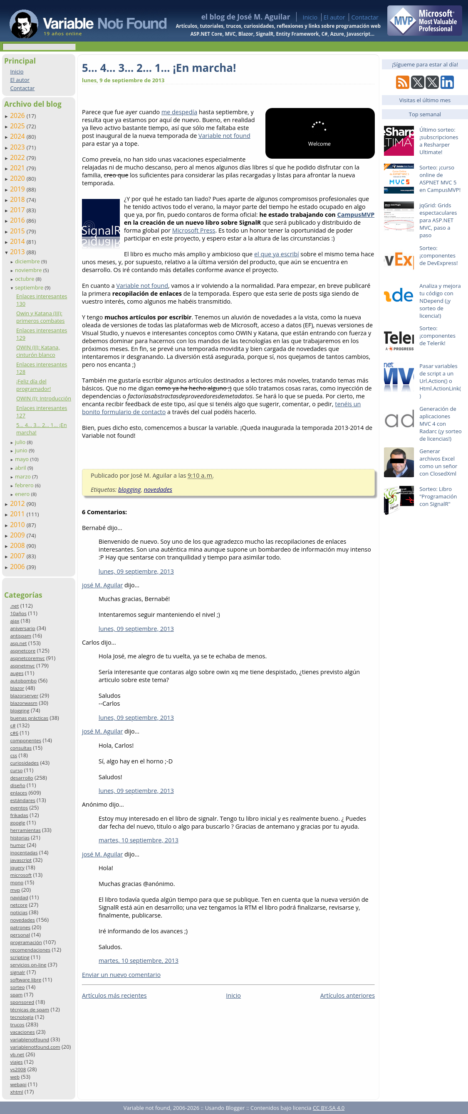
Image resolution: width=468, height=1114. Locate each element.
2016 (18, 220)
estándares (22, 800)
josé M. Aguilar (102, 585)
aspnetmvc (22, 666)
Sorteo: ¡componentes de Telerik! (437, 335)
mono (16, 882)
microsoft (21, 875)
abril (21, 467)
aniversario (22, 628)
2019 (18, 189)
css (13, 755)
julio (21, 442)
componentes (25, 740)
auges (16, 673)
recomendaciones (30, 950)
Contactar (365, 17)
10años (18, 613)
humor (17, 845)
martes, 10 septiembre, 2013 (138, 840)
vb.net (17, 1054)
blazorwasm (23, 703)
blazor (17, 688)
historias (20, 837)
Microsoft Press (193, 230)
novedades (22, 920)
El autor (334, 17)
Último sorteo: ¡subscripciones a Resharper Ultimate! (438, 141)
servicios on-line (28, 965)
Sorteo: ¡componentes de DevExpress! (438, 255)
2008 (18, 545)
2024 (18, 136)
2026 (18, 115)
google (17, 823)
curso (16, 770)
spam (16, 994)
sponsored (22, 1002)
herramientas (25, 830)
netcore (18, 905)
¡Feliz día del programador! (33, 385)
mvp (15, 890)
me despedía (179, 112)
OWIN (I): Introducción (43, 398)
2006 (18, 566)
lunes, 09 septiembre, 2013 (136, 571)
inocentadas (23, 852)
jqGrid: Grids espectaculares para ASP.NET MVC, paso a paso (438, 220)
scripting (20, 957)
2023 (18, 147)
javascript (21, 860)
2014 (18, 241)
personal (20, 935)
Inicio (309, 17)
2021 (18, 167)
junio (22, 450)
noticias (18, 912)
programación (26, 942)
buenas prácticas (29, 718)
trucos (17, 1024)
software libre (25, 980)
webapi (18, 1084)
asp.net (18, 643)
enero (23, 494)
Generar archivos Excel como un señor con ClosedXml (438, 462)
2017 (18, 209)
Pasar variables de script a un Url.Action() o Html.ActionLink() (440, 381)
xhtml (16, 1092)
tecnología (21, 1017)
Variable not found (224, 136)
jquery (17, 867)
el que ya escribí (276, 254)
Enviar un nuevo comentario (121, 975)
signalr (17, 972)
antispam (20, 636)
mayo (22, 459)
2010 (18, 524)
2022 (18, 157)
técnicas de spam (29, 1009)
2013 (18, 251)
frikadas (19, 815)
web (15, 1077)
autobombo (23, 680)
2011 (18, 513)
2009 (18, 535)
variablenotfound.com (35, 1047)
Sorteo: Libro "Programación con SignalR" (438, 496)
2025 (18, 125)
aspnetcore (22, 651)
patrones (20, 927)
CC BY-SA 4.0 (328, 1108)
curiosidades (24, 763)
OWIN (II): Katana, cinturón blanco (38, 351)
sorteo (17, 987)
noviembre (29, 270)
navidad (19, 897)
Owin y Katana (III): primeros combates (40, 316)
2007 (18, 555)
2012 (18, 503)
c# (12, 725)
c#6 (14, 733)
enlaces (18, 793)
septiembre (30, 287)
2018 (18, 199)
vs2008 (18, 1069)
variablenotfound (29, 1039)
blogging (19, 710)
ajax (14, 621)
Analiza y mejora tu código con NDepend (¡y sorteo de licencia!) (440, 300)
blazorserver (24, 695)
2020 (18, 178)
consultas (21, 748)
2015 (18, 231)
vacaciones (22, 1032)
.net (14, 606)
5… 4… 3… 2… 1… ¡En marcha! (159, 67)
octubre (25, 278)
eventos (19, 808)
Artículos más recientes (114, 995)
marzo (23, 476)
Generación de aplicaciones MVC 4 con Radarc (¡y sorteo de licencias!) (440, 423)
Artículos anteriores (347, 995)
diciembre (28, 261)
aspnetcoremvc (27, 658)
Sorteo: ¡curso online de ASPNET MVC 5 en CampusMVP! (440, 179)
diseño (17, 785)
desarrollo (21, 778)
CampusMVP (356, 214)
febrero (25, 485)
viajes (16, 1062)
